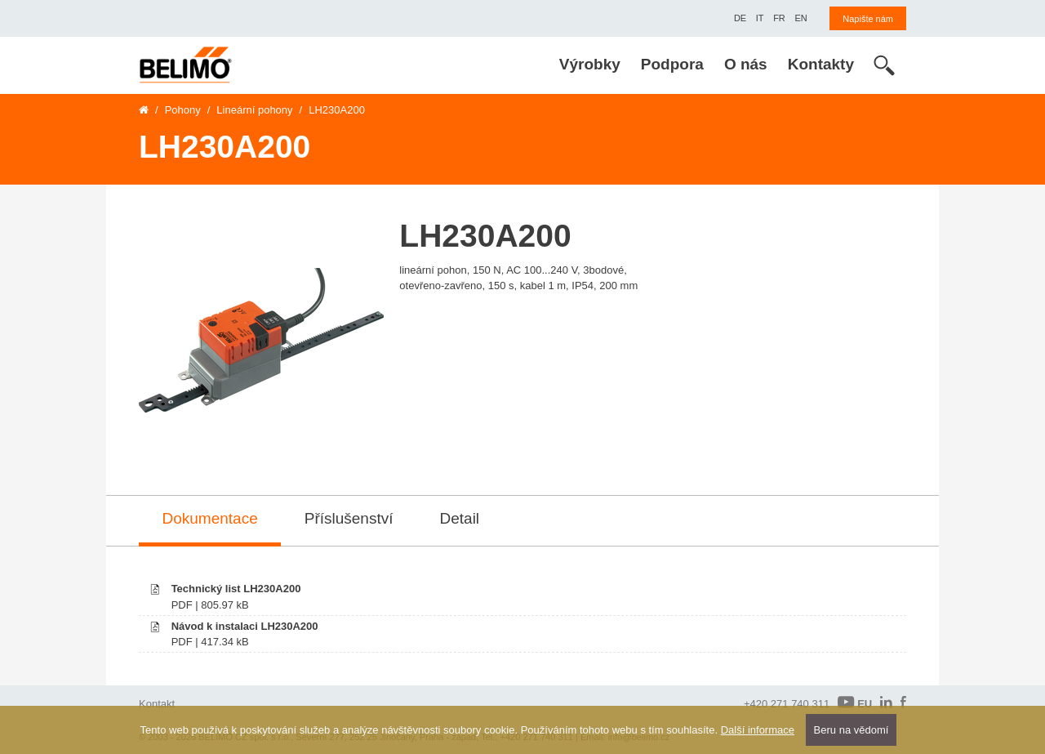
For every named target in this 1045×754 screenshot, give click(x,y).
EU (855, 703)
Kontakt (157, 704)
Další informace (757, 730)
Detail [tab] (460, 518)
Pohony (183, 110)
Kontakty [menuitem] (821, 64)
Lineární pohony (254, 110)
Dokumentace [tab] (210, 518)
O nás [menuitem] (745, 64)
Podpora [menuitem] (672, 64)
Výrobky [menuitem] (589, 64)
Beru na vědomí (851, 730)
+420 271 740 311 (786, 704)
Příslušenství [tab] (349, 518)
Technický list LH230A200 (236, 588)
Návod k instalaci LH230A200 (244, 626)
